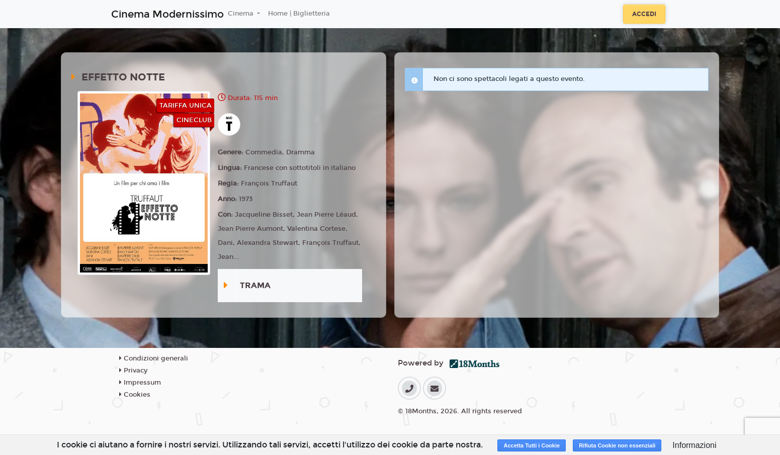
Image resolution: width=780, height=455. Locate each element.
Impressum (140, 383)
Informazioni (694, 445)
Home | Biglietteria (299, 14)
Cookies (134, 395)
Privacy (133, 371)
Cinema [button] (241, 14)
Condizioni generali (153, 358)
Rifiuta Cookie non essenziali (617, 445)
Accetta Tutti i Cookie (531, 445)
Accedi (644, 14)
